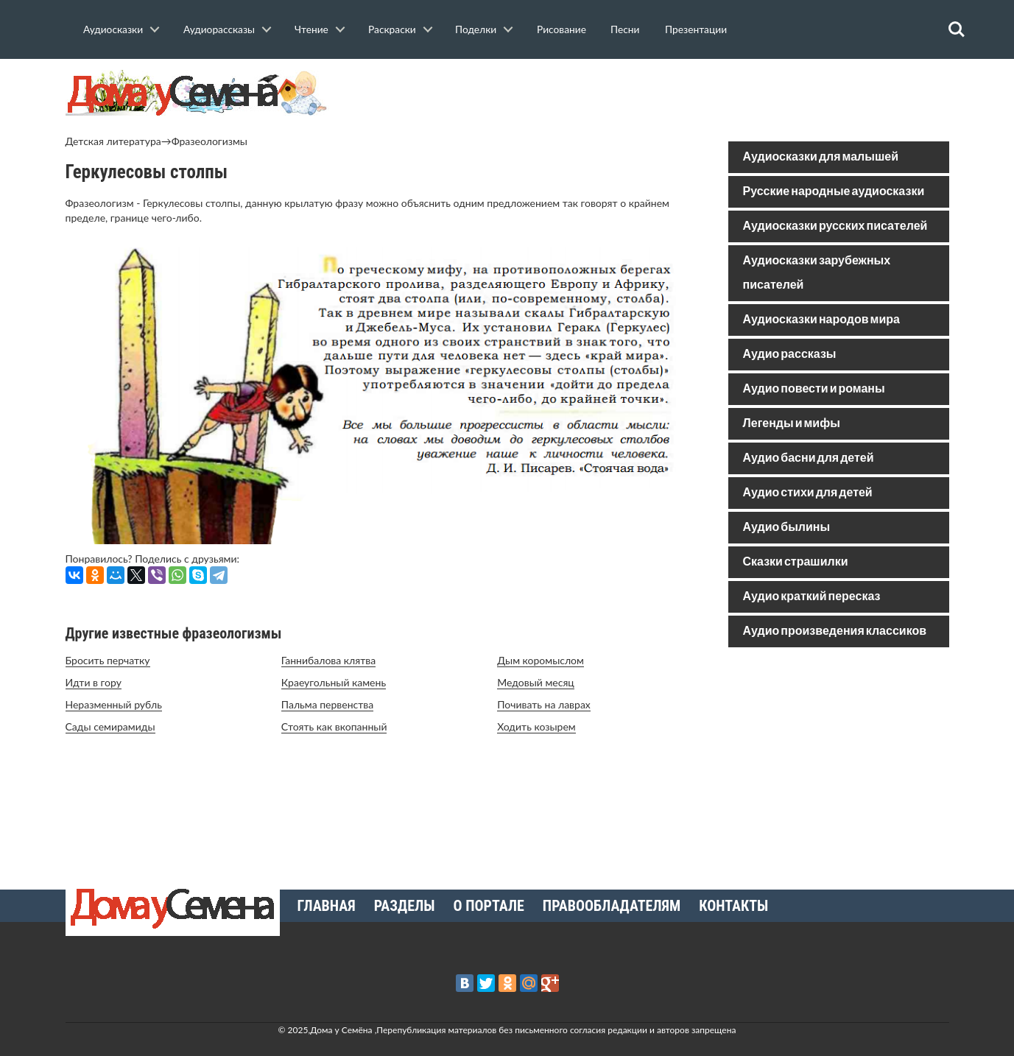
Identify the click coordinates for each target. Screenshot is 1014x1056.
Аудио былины (787, 528)
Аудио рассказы (790, 355)
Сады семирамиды (110, 726)
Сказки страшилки (795, 562)
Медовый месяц (535, 682)
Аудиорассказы (219, 29)
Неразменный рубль (114, 704)
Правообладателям (611, 905)
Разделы (404, 905)
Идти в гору (94, 682)
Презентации (696, 29)
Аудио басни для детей (808, 458)
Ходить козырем (536, 726)
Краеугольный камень (333, 682)
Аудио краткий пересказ (812, 597)
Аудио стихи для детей (808, 493)
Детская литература (113, 141)
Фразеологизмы (209, 141)
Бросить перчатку (108, 660)
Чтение (311, 29)
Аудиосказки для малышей (820, 157)
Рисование (561, 29)
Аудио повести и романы (814, 389)
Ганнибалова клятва (328, 660)
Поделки (475, 29)
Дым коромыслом (540, 660)
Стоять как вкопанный (334, 726)
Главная (326, 905)
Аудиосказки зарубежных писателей (817, 273)
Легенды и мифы (791, 424)
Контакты (733, 905)
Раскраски (392, 29)
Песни (624, 29)
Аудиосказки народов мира (821, 320)
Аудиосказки (113, 29)
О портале (489, 905)
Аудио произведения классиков (835, 631)
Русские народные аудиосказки (834, 192)
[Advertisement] (838, 764)
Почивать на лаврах (544, 704)
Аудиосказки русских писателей (835, 226)
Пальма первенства (327, 704)
